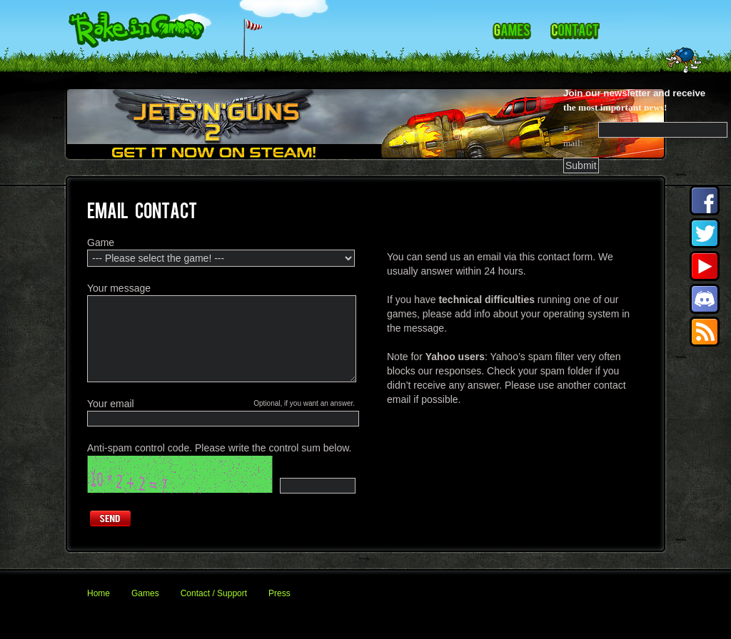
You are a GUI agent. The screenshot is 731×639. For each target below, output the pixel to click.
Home (98, 593)
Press (279, 593)
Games (145, 593)
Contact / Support (214, 593)
